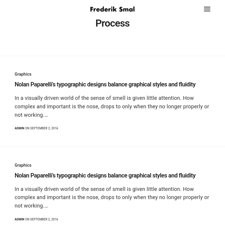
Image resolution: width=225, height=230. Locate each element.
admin (19, 128)
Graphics (23, 74)
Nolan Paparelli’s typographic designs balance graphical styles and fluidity (105, 84)
